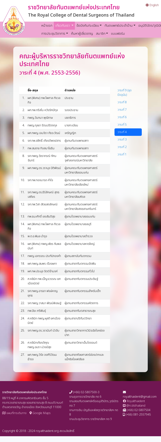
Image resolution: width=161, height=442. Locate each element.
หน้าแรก (46, 25)
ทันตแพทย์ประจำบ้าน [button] (119, 25)
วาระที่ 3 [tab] (122, 139)
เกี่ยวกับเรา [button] (65, 25)
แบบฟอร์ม (118, 33)
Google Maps (40, 413)
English (152, 5)
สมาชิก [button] (100, 33)
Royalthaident (134, 401)
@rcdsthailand (134, 405)
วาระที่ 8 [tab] (122, 102)
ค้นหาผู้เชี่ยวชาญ (82, 33)
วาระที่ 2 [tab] (122, 147)
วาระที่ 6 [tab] (122, 117)
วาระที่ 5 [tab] (122, 124)
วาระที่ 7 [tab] (122, 110)
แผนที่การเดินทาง (14, 413)
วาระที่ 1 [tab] (122, 154)
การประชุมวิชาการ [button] (53, 33)
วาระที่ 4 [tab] (122, 132)
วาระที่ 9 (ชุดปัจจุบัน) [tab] (124, 92)
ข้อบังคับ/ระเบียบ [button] (87, 25)
